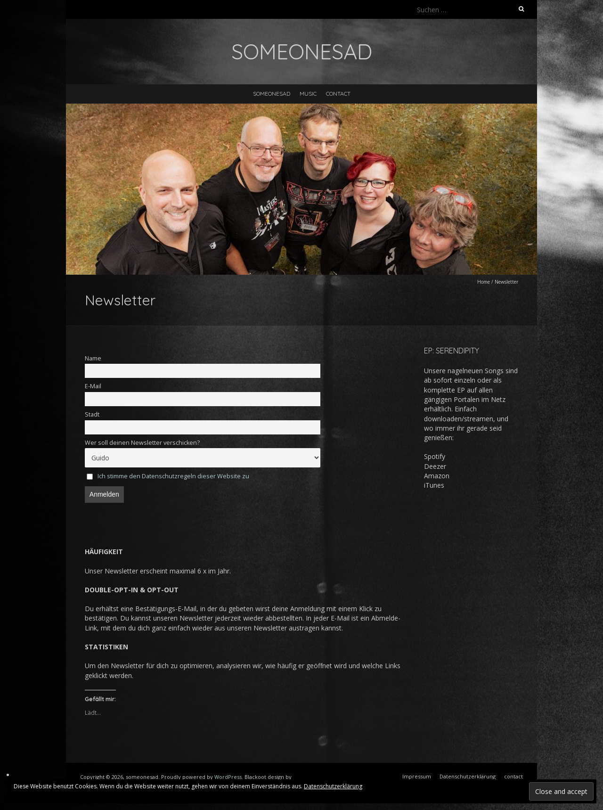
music (308, 93)
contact (338, 93)
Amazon (436, 475)
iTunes (434, 485)
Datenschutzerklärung (333, 786)
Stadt (92, 414)
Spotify (434, 456)
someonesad (271, 93)
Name (93, 358)
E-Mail (93, 386)
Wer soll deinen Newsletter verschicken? (142, 443)
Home (483, 281)
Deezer (435, 466)
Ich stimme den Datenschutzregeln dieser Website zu (173, 476)
